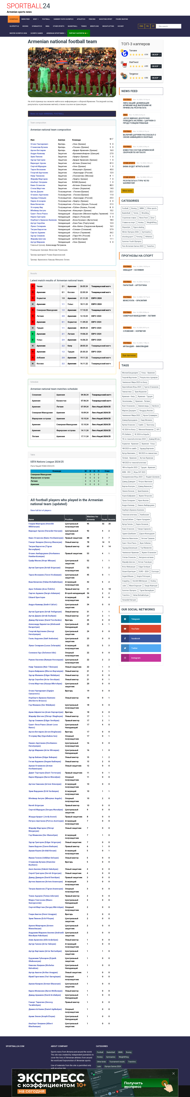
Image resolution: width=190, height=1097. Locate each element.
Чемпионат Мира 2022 (131, 415)
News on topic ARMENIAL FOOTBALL (47, 114)
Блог (153, 218)
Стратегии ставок (129, 218)
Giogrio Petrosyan (143, 576)
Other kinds (101, 1062)
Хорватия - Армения (130, 444)
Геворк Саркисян (144, 529)
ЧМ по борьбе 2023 (129, 467)
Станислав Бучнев (39, 147)
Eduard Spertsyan (129, 571)
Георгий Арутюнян (39, 173)
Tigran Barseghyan (146, 590)
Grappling (125, 581)
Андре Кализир (38, 153)
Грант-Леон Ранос (39, 214)
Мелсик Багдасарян (130, 373)
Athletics (148, 237)
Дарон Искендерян (147, 534)
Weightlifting (152, 222)
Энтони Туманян (147, 538)
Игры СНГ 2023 (139, 472)
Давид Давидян (128, 482)
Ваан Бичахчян (37, 204)
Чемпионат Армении (130, 553)
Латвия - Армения (129, 458)
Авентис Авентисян (130, 538)
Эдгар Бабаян (127, 519)
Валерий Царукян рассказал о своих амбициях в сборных (139, 136)
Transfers (150, 246)
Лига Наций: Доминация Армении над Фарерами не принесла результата (137, 105)
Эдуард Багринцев (129, 548)
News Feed (143, 218)
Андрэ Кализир (128, 505)
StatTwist (133, 62)
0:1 (63, 322)
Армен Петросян (145, 496)
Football (127, 99)
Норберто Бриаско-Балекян (133, 510)
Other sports (129, 163)
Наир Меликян (146, 420)
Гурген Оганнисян (151, 387)
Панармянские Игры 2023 (132, 477)
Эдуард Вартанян (147, 448)
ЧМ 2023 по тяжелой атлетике (134, 463)
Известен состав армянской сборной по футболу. (138, 151)
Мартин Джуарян (129, 411)
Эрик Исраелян (141, 392)
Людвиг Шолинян (153, 477)
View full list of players (40, 510)
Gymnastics (146, 232)
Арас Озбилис (145, 543)
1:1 (63, 304)
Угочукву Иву (37, 207)
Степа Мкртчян (38, 188)
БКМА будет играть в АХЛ (136, 166)
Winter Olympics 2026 (130, 232)
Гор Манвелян (146, 548)
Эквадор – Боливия (133, 270)
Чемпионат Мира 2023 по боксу (134, 382)
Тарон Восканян (38, 169)
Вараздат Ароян (38, 163)
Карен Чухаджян (143, 519)
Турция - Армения (148, 467)
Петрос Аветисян (145, 482)
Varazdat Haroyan (129, 600)
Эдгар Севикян (38, 236)
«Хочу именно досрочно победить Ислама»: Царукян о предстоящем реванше (139, 120)
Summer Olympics (129, 590)
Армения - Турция (145, 396)
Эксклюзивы (127, 401)
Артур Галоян (127, 524)
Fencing (139, 237)
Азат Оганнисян (128, 406)
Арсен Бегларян (38, 150)
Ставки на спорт (128, 222)
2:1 (63, 334)
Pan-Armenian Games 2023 (132, 246)
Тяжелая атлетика (129, 515)
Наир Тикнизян (37, 176)
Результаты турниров (149, 377)
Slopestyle (126, 227)
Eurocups (155, 571)
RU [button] (147, 26)
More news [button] (127, 191)
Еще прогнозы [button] (129, 355)
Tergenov (133, 74)
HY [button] (153, 26)
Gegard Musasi (128, 576)
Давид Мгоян (154, 439)
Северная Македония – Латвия (139, 316)
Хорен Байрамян (129, 496)
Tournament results (117, 1062)
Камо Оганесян (38, 185)
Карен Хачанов (142, 524)
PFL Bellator (126, 434)
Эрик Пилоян (36, 157)
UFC (158, 430)
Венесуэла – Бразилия (135, 300)
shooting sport (127, 237)
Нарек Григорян (38, 217)
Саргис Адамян (38, 232)
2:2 (63, 346)
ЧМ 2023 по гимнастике (147, 453)
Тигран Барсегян (38, 229)
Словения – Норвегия (134, 331)
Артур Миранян (38, 242)
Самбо (140, 425)
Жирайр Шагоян (38, 239)
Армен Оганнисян (149, 553)
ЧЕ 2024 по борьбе (141, 434)
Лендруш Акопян (146, 411)
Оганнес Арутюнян (39, 195)
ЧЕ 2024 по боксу (129, 430)
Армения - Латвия (142, 401)
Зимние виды (143, 406)
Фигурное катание (146, 557)
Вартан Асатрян (128, 486)
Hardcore (155, 406)
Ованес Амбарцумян (146, 505)
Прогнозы (150, 425)
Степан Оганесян (129, 557)
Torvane (133, 50)
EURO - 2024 (144, 571)
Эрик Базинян (143, 491)
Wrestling (145, 213)
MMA (125, 115)
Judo (124, 586)
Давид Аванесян (145, 486)
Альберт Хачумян (39, 182)
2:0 (63, 316)
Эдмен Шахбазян (129, 534)
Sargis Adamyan (151, 586)
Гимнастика (126, 392)
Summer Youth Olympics (131, 241)
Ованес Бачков (128, 491)
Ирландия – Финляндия (135, 346)
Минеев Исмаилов (146, 430)
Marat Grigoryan (135, 586)
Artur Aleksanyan (128, 567)
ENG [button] (141, 26)
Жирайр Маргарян (39, 179)
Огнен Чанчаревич (39, 144)
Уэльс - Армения (148, 373)
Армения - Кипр (128, 396)
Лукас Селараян (38, 226)
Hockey (141, 222)
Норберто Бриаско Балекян (44, 220)
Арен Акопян (143, 500)
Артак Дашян (37, 191)
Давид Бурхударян (130, 420)
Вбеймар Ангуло (38, 210)
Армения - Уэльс (148, 444)
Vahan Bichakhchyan (141, 595)
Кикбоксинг (144, 515)
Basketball (126, 213)
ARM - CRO (126, 472)
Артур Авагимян (128, 453)
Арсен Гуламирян (150, 415)
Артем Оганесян (128, 425)
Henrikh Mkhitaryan (140, 581)
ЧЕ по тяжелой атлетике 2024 (134, 439)
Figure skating (138, 227)
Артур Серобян (38, 223)
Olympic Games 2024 (113, 1066)
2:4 (63, 340)
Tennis (135, 213)
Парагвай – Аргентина (135, 285)
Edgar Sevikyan (144, 567)
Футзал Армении (146, 458)
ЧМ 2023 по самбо (129, 448)
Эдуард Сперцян (38, 198)
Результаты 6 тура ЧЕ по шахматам (136, 182)
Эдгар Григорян (38, 160)
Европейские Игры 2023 (131, 387)
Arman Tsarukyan (145, 562)
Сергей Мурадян (38, 166)
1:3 (63, 310)
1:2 (63, 352)
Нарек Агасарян (38, 201)
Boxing (134, 208)
